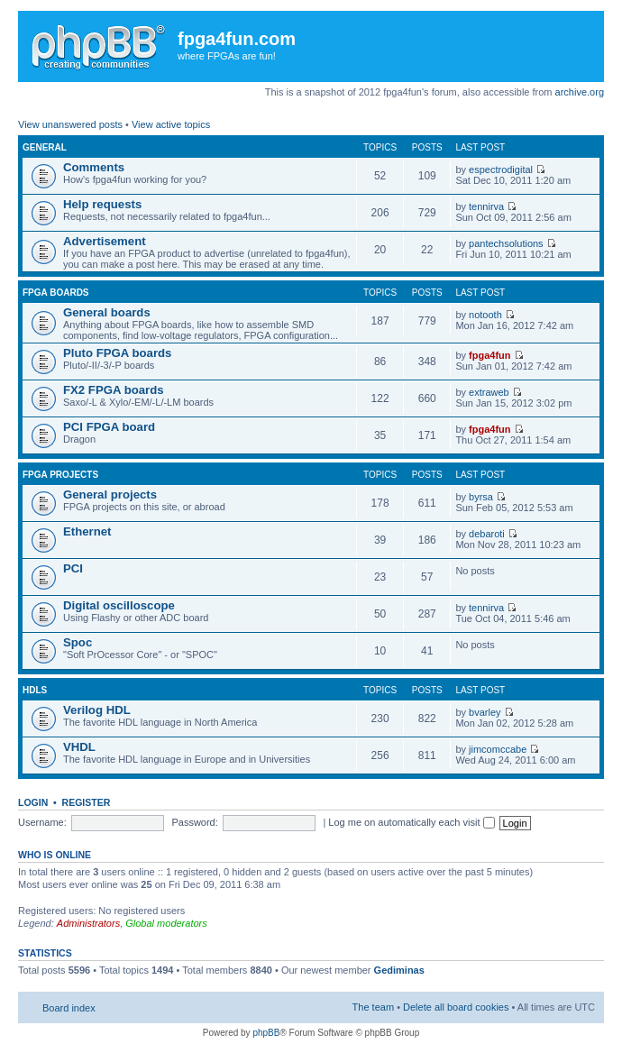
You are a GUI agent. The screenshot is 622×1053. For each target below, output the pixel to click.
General (45, 147)
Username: (42, 822)
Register (86, 802)
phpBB (265, 1033)
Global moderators (166, 923)
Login (33, 802)
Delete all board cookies (455, 1007)
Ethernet (87, 531)
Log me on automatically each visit (411, 822)
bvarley (484, 712)
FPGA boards (56, 293)
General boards (107, 312)
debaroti (487, 533)
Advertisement (104, 241)
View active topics (171, 124)
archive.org (579, 92)
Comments (93, 167)
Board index (69, 1008)
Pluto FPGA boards (117, 353)
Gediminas (399, 970)
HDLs (35, 690)
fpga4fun (489, 355)
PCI (73, 568)
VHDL (79, 747)
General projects (110, 494)
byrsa (481, 496)
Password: (194, 822)
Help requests (102, 204)
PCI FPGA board (109, 427)
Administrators (88, 923)
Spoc (77, 642)
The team (373, 1007)
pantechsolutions (506, 243)
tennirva (486, 206)
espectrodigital (501, 169)
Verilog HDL (97, 710)
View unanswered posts (70, 124)
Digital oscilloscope (119, 605)
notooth (485, 314)
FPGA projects (60, 475)
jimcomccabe (497, 749)
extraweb (489, 392)
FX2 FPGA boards (113, 390)
